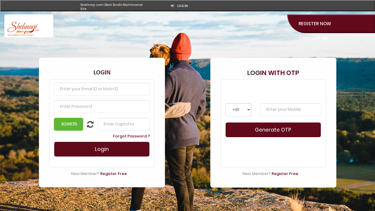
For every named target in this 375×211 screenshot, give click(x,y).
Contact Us (313, 35)
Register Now (315, 21)
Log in (341, 5)
